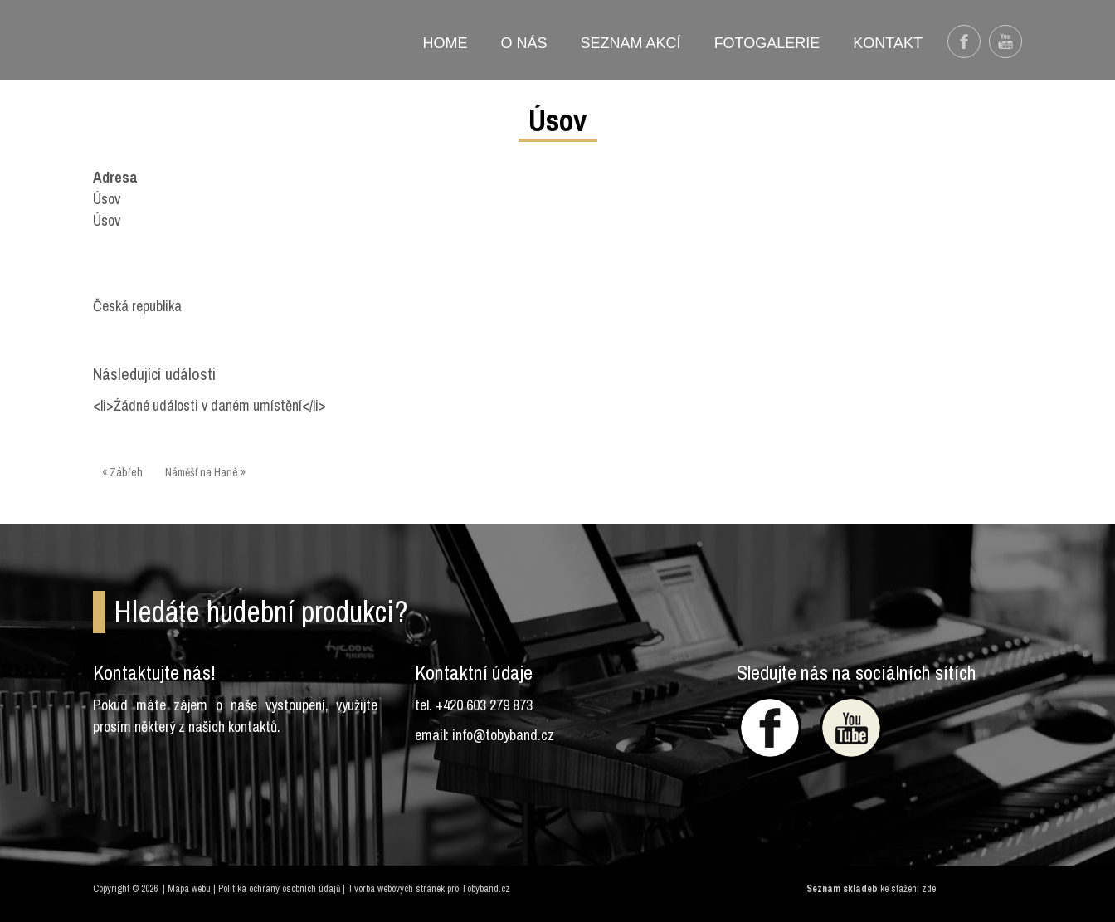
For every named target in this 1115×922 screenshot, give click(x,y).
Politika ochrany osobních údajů (279, 888)
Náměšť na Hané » (205, 472)
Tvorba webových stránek (396, 888)
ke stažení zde (908, 888)
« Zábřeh (122, 472)
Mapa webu (189, 888)
